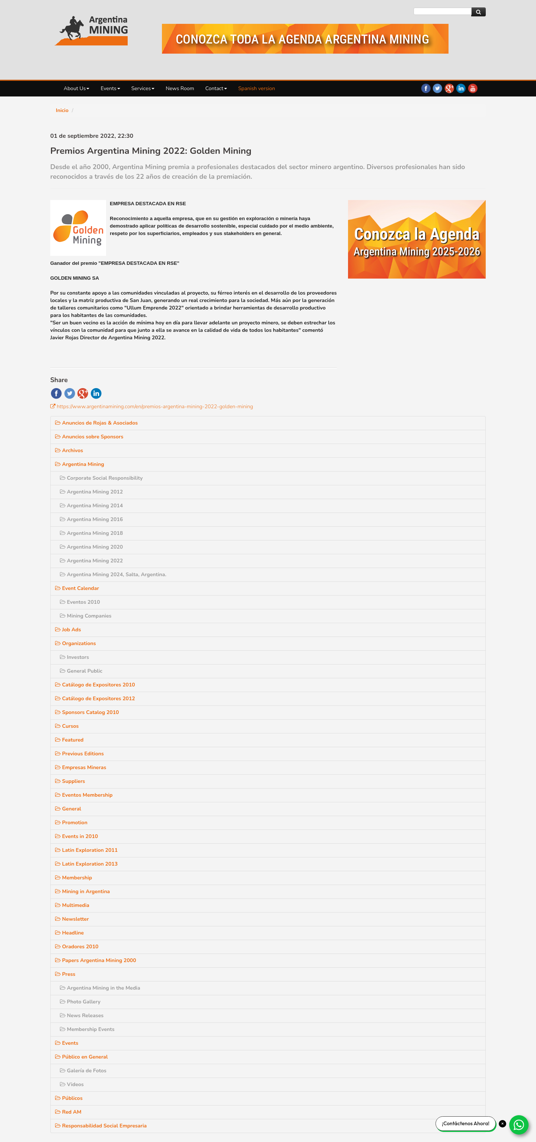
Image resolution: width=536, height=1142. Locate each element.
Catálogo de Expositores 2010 (391, 562)
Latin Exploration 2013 (382, 741)
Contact (216, 88)
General (365, 686)
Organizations (372, 520)
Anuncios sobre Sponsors (385, 314)
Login (360, 1108)
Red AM (366, 989)
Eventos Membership (380, 672)
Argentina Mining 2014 (388, 383)
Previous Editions (376, 631)
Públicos (366, 975)
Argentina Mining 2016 (388, 396)
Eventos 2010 (377, 479)
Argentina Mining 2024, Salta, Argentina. (408, 452)
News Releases (379, 893)
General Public (378, 548)
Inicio (62, 110)
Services (142, 88)
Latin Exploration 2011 (382, 727)
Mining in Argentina (379, 769)
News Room (180, 88)
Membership (371, 755)
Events (110, 88)
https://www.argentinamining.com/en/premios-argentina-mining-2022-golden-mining (155, 406)
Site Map (220, 1040)
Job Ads (365, 507)
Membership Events (384, 906)
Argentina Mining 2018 (388, 410)
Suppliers (367, 658)
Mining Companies (382, 493)
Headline (366, 810)
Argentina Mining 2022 (388, 438)
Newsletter (369, 796)
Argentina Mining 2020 (388, 424)
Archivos (366, 328)
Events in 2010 (374, 713)
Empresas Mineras (377, 644)
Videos (369, 961)
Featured (366, 617)
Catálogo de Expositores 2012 (391, 576)
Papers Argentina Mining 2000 (391, 837)
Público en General (378, 934)
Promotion (368, 700)
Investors (371, 534)
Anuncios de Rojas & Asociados (392, 300)
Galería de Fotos (380, 948)
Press (363, 851)
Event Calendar (374, 465)
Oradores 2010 (374, 824)
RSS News (372, 1067)
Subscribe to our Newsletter (392, 1077)
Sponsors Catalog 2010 (383, 589)
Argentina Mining (376, 341)
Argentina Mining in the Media (396, 865)
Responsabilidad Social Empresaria (396, 1003)
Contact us (372, 1088)
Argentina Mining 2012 (388, 369)
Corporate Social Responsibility (397, 355)
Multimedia (369, 782)
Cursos (364, 603)
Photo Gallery (377, 879)
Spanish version (256, 88)
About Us (76, 88)
